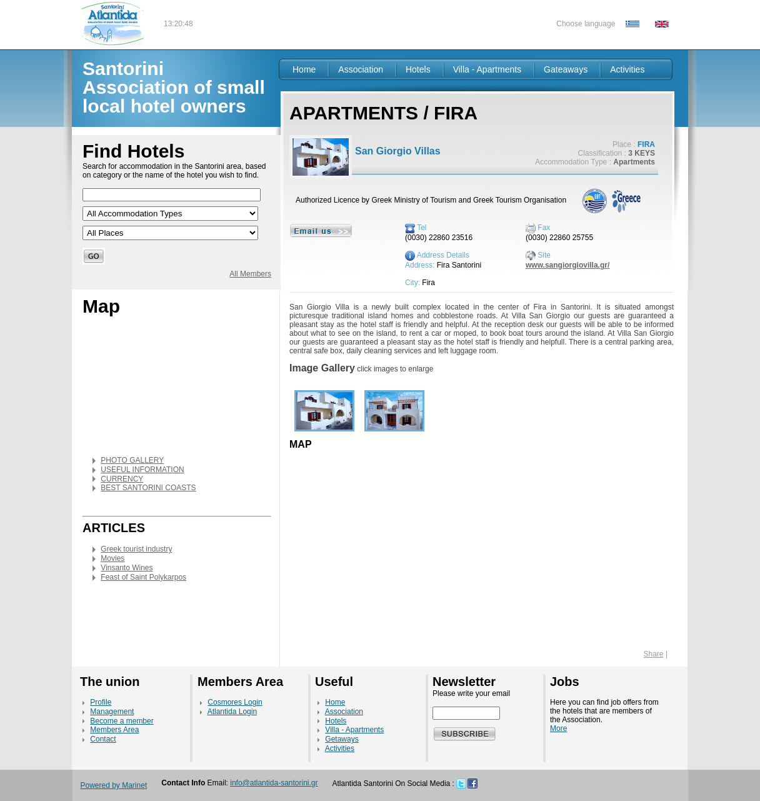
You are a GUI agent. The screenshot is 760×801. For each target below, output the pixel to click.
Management (112, 711)
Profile (100, 702)
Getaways (341, 739)
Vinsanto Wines (126, 567)
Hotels (418, 69)
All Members (250, 274)
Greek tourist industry (136, 549)
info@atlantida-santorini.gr (274, 782)
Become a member (121, 721)
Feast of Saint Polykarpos (143, 577)
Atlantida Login (232, 711)
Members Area (114, 729)
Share (654, 654)
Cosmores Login (235, 702)
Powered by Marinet (114, 785)
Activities (627, 69)
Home (304, 69)
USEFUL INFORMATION (142, 469)
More (558, 728)
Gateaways (566, 69)
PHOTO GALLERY (132, 460)
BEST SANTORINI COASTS (148, 487)
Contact (103, 739)
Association (360, 69)
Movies (112, 558)
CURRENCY (122, 479)
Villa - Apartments (487, 69)
